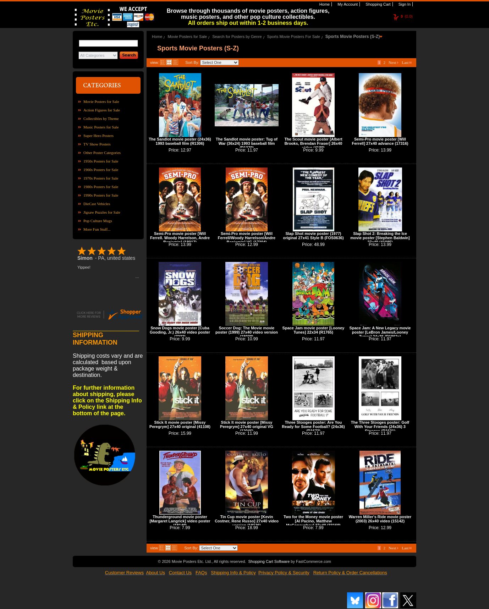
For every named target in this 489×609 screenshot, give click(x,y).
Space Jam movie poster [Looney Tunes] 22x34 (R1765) (313, 330)
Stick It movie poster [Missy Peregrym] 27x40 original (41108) (179, 424)
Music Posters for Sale (101, 127)
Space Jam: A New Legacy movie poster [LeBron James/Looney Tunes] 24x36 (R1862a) (380, 332)
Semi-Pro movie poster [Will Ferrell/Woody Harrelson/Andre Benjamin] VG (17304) (246, 237)
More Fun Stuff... (97, 229)
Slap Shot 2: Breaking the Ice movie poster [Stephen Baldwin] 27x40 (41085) (380, 237)
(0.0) (407, 16)
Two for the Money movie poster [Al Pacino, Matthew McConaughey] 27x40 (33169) (313, 521)
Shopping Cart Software (269, 561)
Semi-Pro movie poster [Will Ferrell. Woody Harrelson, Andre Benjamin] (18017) (180, 237)
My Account (347, 4)
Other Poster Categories (102, 152)
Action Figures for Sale (101, 110)
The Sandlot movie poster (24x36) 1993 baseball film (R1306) (180, 141)
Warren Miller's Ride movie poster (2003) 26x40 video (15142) (380, 519)
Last (407, 62)
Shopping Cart (377, 4)
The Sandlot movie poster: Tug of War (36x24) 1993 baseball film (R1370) (247, 143)
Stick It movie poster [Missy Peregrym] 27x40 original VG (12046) (246, 426)
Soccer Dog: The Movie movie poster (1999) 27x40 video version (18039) (246, 332)
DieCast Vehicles (96, 204)
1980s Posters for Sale (100, 187)
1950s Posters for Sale (100, 161)
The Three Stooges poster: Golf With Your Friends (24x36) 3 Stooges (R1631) (380, 426)
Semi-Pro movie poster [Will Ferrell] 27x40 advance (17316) (380, 141)
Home (324, 4)
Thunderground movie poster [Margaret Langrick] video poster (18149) (179, 521)
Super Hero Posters (98, 135)
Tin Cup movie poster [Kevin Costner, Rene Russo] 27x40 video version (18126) (247, 521)
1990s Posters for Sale (100, 195)
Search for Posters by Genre (237, 36)
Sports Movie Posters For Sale (293, 36)
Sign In (404, 4)
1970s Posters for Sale (100, 178)
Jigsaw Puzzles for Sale (101, 212)
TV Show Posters (97, 144)
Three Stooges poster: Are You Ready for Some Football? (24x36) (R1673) (313, 426)
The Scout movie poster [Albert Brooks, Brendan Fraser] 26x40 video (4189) (313, 143)
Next (394, 62)
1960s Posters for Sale (100, 170)
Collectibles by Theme (101, 118)
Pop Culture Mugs (97, 221)
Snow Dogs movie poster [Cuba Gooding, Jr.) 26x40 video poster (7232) (180, 332)
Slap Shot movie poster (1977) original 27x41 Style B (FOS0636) (313, 235)
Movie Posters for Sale (101, 101)
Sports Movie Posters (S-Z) (352, 36)
